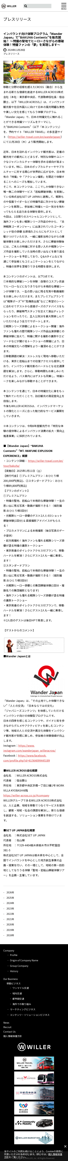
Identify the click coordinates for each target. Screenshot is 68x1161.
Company (8, 950)
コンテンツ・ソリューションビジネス (30, 1014)
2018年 (10, 935)
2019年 (10, 930)
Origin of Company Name (24, 960)
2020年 (10, 924)
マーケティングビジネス (22, 1009)
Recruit (7, 1027)
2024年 (10, 903)
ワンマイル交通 (20, 988)
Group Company (19, 965)
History (14, 971)
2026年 (10, 892)
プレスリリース (11, 53)
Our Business (10, 979)
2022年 (10, 913)
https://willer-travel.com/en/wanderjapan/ (35, 137)
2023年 (10, 908)
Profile (13, 955)
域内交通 (17, 993)
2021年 (10, 919)
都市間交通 (18, 998)
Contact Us (9, 1031)
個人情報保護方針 (12, 1036)
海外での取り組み (21, 1004)
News (6, 1022)
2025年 (10, 897)
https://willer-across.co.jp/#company (26, 795)
